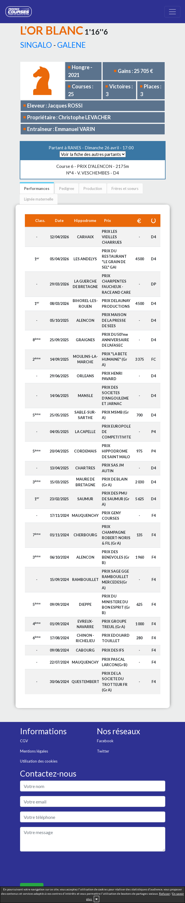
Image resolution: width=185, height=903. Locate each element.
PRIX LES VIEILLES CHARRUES (112, 237)
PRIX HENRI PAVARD (112, 376)
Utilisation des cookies (38, 761)
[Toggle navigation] (172, 11)
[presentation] (63, 867)
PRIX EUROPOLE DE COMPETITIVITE (116, 431)
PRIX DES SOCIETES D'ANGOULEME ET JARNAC (115, 395)
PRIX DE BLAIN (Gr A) (115, 482)
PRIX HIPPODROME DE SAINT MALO (116, 451)
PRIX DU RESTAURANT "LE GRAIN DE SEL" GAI (114, 259)
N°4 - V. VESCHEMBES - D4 (92, 169)
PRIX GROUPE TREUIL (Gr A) (114, 624)
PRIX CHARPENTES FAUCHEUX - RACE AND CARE (116, 284)
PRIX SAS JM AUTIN (113, 468)
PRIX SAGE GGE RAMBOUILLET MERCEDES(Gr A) (115, 579)
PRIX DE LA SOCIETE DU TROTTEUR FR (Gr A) (115, 681)
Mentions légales (34, 751)
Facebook (105, 741)
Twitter (103, 751)
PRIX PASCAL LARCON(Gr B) (114, 662)
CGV (24, 741)
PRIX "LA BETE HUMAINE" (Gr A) (114, 359)
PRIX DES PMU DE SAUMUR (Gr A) (115, 498)
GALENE (71, 44)
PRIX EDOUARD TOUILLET (116, 638)
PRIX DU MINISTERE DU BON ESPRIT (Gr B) (116, 604)
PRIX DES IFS (113, 650)
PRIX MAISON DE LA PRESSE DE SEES (114, 320)
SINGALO (36, 44)
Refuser (164, 893)
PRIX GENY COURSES (111, 516)
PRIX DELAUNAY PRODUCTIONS (116, 303)
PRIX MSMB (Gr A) (115, 415)
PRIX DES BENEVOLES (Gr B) (115, 557)
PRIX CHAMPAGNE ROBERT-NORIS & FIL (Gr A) (116, 534)
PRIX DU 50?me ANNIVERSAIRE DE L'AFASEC (115, 340)
